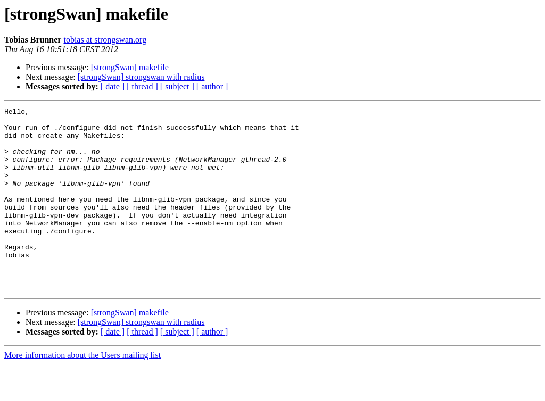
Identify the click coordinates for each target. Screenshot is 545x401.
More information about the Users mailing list (82, 391)
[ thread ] (142, 86)
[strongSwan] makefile (130, 67)
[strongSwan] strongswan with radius (141, 76)
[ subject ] (177, 86)
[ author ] (212, 86)
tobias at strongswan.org (104, 39)
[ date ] (113, 86)
